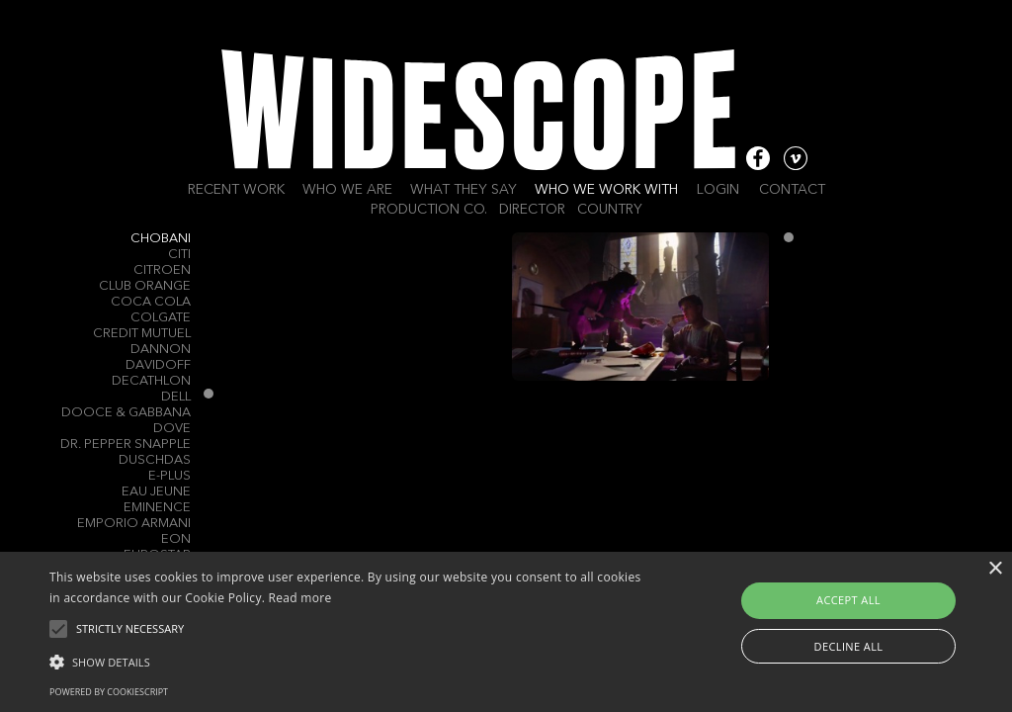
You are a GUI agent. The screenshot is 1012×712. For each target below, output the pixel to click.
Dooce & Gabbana (126, 412)
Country (609, 210)
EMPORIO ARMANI (134, 523)
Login (718, 190)
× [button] (994, 569)
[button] (346, 660)
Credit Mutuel (142, 333)
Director (532, 210)
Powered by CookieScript (108, 691)
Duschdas (155, 460)
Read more (300, 597)
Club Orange (145, 286)
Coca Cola (151, 302)
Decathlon (151, 381)
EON (176, 539)
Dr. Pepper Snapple (125, 444)
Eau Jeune (156, 492)
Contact (792, 190)
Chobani (160, 238)
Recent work (236, 190)
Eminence (157, 507)
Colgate (160, 318)
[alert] (506, 632)
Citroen (162, 270)
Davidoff (158, 365)
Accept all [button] (848, 599)
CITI (179, 254)
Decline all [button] (849, 646)
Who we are (347, 190)
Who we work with (606, 190)
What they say (463, 190)
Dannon (160, 349)
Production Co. (429, 210)
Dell (176, 397)
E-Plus (169, 476)
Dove (172, 428)
